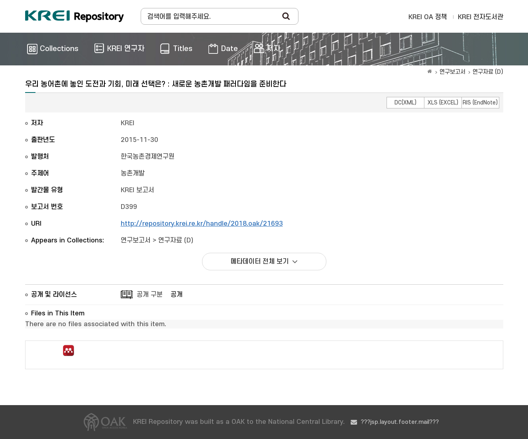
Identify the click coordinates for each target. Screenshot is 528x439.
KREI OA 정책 (427, 17)
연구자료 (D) (488, 72)
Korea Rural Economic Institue (74, 16)
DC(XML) (405, 103)
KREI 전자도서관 (480, 17)
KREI (127, 123)
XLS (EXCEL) (443, 103)
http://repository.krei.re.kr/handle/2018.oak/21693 (202, 223)
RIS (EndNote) (480, 103)
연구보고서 (452, 72)
